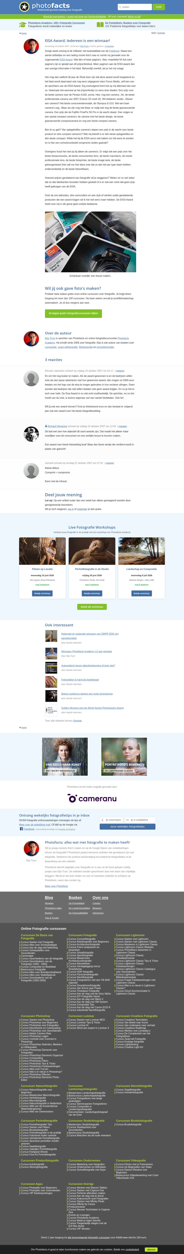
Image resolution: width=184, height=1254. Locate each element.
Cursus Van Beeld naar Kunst (132, 1022)
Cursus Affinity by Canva (82, 1204)
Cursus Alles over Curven (34, 1069)
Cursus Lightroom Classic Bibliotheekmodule (130, 976)
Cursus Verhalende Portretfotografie (40, 1138)
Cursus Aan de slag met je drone (86, 1196)
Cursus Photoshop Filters (34, 1061)
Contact (96, 903)
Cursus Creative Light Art (129, 1047)
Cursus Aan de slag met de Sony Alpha (90, 993)
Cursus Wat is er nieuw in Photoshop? (41, 1071)
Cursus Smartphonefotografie (84, 985)
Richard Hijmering (57, 426)
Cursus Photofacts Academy (84, 1217)
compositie (51, 347)
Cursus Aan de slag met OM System (88, 1002)
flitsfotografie (86, 347)
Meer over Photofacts (56, 886)
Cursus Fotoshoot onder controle (38, 1135)
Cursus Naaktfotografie (33, 1146)
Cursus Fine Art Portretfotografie (38, 1154)
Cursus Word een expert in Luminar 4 (89, 1028)
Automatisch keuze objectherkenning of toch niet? (88, 665)
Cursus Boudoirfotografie (34, 1130)
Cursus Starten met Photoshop (37, 1019)
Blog (49, 897)
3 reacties (109, 46)
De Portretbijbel (76, 903)
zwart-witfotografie (68, 347)
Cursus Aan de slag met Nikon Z (86, 999)
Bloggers (97, 908)
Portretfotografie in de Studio (92, 569)
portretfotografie (105, 347)
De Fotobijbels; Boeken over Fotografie (128, 23)
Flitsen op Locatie (42, 569)
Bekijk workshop (42, 593)
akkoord (151, 1249)
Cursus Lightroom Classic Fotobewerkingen (130, 965)
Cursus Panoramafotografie (83, 974)
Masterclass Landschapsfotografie (87, 1093)
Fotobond (114, 51)
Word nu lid (134, 16)
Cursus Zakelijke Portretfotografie (39, 1149)
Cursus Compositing (32, 1058)
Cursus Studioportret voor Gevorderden (82, 1128)
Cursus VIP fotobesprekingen (37, 1193)
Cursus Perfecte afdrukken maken (87, 1193)
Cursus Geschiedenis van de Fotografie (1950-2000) (36, 979)
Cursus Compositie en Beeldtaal (38, 966)
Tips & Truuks (52, 918)
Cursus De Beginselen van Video (134, 1167)
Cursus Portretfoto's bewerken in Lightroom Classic (133, 951)
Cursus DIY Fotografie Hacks (84, 996)
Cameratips (27, 956)
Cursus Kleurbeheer (79, 963)
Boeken (49, 913)
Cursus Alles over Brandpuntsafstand (41, 972)
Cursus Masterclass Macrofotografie (40, 1095)
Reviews (49, 903)
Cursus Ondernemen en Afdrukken (87, 1167)
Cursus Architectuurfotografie (84, 944)
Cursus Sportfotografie (81, 955)
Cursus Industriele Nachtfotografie (87, 1010)
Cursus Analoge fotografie (130, 1041)
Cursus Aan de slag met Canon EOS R (89, 1007)
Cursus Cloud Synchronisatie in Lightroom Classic (133, 992)
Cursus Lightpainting (127, 1044)
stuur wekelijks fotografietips (127, 826)
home (24, 33)
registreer (82, 509)
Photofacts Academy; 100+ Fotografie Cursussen (56, 23)
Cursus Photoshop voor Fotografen (40, 1025)
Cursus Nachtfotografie (81, 977)
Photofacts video (53, 908)
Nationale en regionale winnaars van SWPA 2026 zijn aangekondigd (90, 636)
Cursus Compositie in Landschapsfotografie (80, 1108)
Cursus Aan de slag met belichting (39, 947)
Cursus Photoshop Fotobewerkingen (40, 1066)
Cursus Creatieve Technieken (132, 1019)
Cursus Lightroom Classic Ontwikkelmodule (130, 956)
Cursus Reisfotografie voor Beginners (89, 941)
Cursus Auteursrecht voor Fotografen (88, 1198)
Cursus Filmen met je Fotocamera (134, 1164)
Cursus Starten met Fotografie (37, 942)
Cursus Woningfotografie (34, 1167)
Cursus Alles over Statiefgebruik (38, 975)
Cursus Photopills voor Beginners (39, 1187)
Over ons (100, 897)
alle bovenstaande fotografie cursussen (89, 1237)
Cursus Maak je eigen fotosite (85, 1220)
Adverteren (98, 913)
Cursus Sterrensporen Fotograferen (88, 1104)
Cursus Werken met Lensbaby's (133, 1030)
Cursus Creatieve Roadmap (131, 1028)
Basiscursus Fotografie (33, 969)
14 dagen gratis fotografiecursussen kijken (73, 313)
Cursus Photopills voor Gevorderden (40, 1190)
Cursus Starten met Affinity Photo (86, 1201)
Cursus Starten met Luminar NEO (87, 1019)
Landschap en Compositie (142, 569)
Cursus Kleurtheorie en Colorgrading (40, 1028)
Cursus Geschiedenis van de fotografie (42, 958)
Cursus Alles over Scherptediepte (39, 945)
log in (71, 509)
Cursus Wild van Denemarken (37, 1111)
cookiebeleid (132, 1249)
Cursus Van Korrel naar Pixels (85, 988)
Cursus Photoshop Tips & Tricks (38, 1063)
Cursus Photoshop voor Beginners (39, 1022)
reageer (120, 371)
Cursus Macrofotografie (33, 1100)
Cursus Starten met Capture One (86, 1190)
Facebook (27, 829)
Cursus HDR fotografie (81, 971)
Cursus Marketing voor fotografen (87, 1164)
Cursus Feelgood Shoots (34, 1152)
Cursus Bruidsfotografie (128, 1124)
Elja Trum (84, 46)
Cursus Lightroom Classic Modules (135, 947)
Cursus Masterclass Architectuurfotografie (80, 959)
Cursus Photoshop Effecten (36, 1074)
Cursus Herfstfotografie (33, 1098)
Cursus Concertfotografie (82, 939)
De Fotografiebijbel (78, 913)
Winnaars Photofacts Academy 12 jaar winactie (86, 651)
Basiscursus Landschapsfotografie (87, 1095)
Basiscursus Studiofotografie (84, 1132)
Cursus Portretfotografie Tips (36, 1124)
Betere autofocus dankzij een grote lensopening (87, 694)
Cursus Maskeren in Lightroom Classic (137, 944)
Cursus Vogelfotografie (128, 1089)
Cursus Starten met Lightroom (132, 939)
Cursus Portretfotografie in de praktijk (41, 1132)
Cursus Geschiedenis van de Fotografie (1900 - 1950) (36, 962)
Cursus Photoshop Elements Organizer (42, 1055)
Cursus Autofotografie (32, 1164)
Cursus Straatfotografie (81, 952)
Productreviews (77, 1207)
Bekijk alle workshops (92, 607)
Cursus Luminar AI (79, 1025)
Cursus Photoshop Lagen (34, 1036)
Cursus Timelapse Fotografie (84, 991)
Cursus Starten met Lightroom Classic (136, 941)
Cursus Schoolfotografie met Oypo (87, 1169)
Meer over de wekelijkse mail (34, 824)
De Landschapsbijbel (79, 908)
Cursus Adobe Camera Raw (36, 1033)
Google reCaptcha (67, 829)
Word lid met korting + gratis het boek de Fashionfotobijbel (74, 16)
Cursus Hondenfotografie (129, 1092)
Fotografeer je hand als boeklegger (80, 679)
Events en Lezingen (79, 1215)
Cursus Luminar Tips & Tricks (84, 1022)
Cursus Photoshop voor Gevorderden (41, 1030)
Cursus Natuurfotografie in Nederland (41, 1103)
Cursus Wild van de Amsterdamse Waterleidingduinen (39, 1107)
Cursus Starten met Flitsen (35, 1127)
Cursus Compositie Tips (81, 1004)
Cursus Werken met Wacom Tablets (88, 1187)
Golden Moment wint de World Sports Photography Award (92, 708)
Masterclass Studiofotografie (84, 1124)
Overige (161, 33)
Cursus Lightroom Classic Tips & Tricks (137, 961)
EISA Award (66, 59)
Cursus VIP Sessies (79, 1228)
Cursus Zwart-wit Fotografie (131, 1039)
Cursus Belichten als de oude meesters (90, 1135)
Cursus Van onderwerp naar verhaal (135, 1025)
